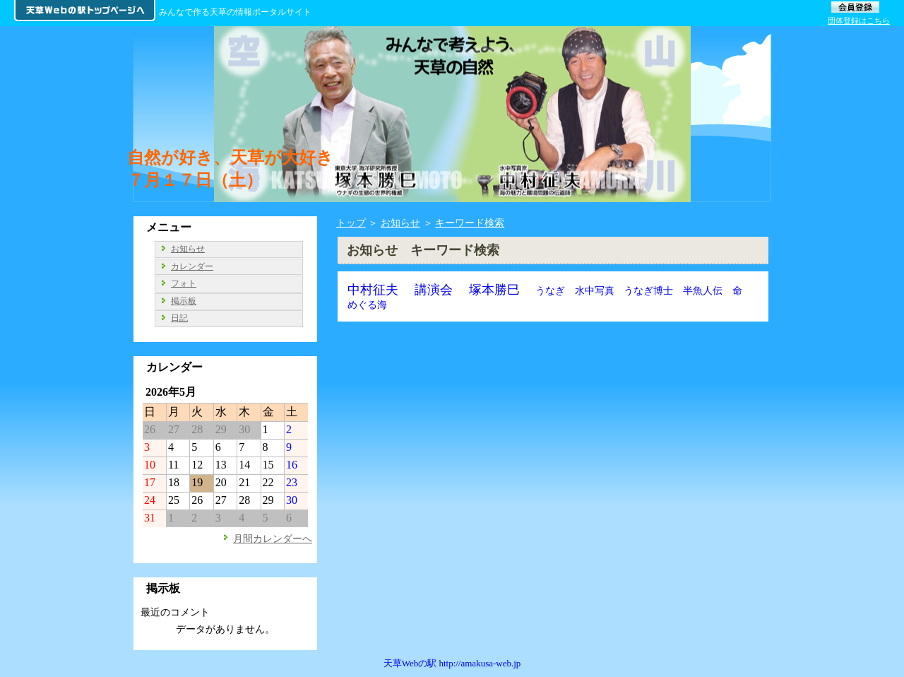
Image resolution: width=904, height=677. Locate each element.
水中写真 (594, 290)
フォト (183, 283)
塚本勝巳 (494, 290)
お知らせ (400, 222)
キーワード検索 (469, 222)
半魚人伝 (702, 290)
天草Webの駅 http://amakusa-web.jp (452, 663)
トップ (351, 222)
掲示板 (183, 301)
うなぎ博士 (648, 290)
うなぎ (550, 290)
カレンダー (192, 266)
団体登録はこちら (859, 20)
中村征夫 (372, 290)
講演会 (434, 290)
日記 (179, 318)
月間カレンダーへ (272, 538)
